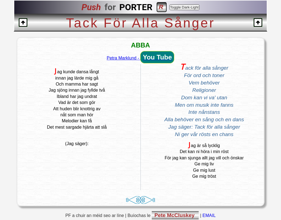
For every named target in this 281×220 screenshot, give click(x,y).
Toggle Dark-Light (184, 7)
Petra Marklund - (140, 58)
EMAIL (209, 215)
